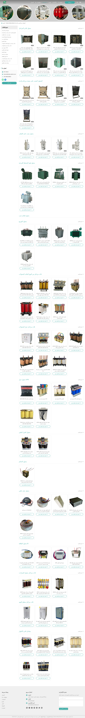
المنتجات (44, 2)
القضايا (3, 705)
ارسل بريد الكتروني (63, 708)
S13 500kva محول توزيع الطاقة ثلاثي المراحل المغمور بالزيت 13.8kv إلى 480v (26, 242)
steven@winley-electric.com (10, 74)
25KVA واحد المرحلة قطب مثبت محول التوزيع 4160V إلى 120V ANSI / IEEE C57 (59, 154)
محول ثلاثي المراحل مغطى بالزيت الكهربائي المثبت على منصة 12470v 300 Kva (43, 72)
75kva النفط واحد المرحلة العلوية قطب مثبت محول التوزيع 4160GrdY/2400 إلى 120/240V (43, 154)
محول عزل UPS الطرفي (59, 398)
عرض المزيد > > (81, 28)
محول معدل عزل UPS (43, 398)
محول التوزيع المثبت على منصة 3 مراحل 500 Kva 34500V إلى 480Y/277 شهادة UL (27, 49)
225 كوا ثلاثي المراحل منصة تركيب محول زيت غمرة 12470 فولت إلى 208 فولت (76, 72)
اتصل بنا (60, 2)
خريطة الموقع (43, 716)
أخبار (3, 703)
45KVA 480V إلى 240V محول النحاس (26, 398)
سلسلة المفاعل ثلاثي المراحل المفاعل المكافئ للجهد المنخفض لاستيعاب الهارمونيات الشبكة (43, 675)
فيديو (50, 2)
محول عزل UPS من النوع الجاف (76, 398)
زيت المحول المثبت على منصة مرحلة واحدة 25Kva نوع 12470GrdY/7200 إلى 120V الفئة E (27, 125)
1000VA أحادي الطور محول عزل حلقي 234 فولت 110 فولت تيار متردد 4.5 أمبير (43, 511)
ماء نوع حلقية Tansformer (26, 510)
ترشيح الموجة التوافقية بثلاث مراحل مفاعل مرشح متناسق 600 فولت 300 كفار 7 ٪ (59, 652)
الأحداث (54, 2)
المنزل (32, 2)
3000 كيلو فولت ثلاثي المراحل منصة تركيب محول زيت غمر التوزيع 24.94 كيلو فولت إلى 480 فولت (43, 49)
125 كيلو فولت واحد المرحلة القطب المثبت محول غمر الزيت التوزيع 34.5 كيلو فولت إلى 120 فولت (76, 154)
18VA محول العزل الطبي (59, 562)
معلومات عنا (38, 2)
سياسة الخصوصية (50, 716)
